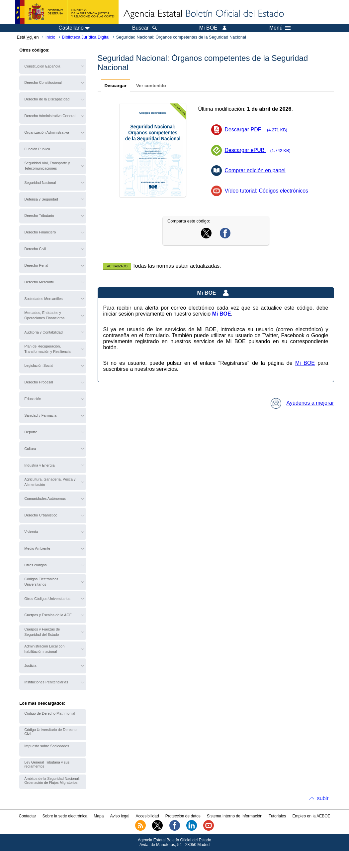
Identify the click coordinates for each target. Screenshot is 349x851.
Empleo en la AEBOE (311, 816)
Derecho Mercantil (38, 282)
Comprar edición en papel (254, 170)
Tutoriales (277, 816)
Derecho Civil (35, 249)
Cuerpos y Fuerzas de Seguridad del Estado (42, 632)
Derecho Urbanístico (40, 515)
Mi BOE (305, 363)
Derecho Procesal (38, 382)
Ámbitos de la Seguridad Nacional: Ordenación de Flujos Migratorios (52, 780)
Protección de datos (183, 816)
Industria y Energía (39, 465)
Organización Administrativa (46, 132)
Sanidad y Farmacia (40, 415)
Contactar (27, 816)
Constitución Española (42, 66)
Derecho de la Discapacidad (46, 99)
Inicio (50, 37)
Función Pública (37, 149)
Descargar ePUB (259, 150)
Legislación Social (38, 365)
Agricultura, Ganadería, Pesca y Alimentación (49, 482)
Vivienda (31, 532)
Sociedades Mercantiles (43, 299)
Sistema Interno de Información (234, 816)
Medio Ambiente (37, 548)
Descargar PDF (257, 129)
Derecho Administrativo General (49, 116)
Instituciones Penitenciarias (46, 682)
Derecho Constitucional (42, 82)
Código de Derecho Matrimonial (49, 713)
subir (323, 798)
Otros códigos (35, 565)
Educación (32, 399)
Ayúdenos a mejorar (302, 403)
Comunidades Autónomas (45, 498)
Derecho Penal (36, 265)
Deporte (30, 432)
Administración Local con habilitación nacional (44, 648)
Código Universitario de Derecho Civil (50, 732)
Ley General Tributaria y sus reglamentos (46, 764)
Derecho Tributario (39, 215)
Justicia (30, 665)
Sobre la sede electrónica (65, 816)
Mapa (99, 816)
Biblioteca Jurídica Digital (86, 37)
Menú (280, 28)
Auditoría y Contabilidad (43, 332)
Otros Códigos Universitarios (47, 599)
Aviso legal (120, 816)
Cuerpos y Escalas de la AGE (48, 615)
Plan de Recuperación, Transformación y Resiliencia (47, 349)
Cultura (30, 449)
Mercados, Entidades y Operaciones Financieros (44, 315)
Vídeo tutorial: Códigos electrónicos (266, 191)
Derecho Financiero (40, 232)
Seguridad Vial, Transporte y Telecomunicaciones (47, 165)
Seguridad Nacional (40, 183)
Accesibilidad (147, 816)
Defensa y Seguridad (41, 199)
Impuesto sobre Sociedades (46, 746)
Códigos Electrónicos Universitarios (41, 581)
